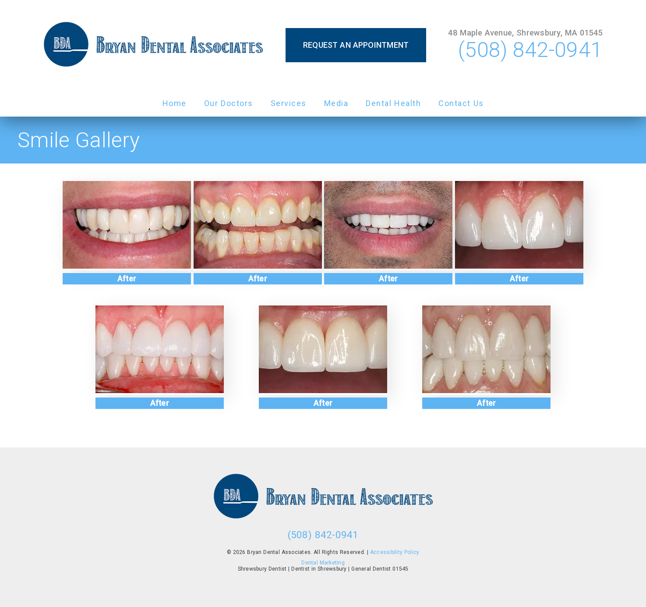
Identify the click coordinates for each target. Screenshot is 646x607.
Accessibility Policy (395, 552)
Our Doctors (228, 103)
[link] (153, 45)
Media (336, 103)
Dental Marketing (323, 563)
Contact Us (461, 103)
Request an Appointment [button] (356, 45)
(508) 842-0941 (530, 49)
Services (289, 103)
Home (174, 103)
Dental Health (393, 103)
